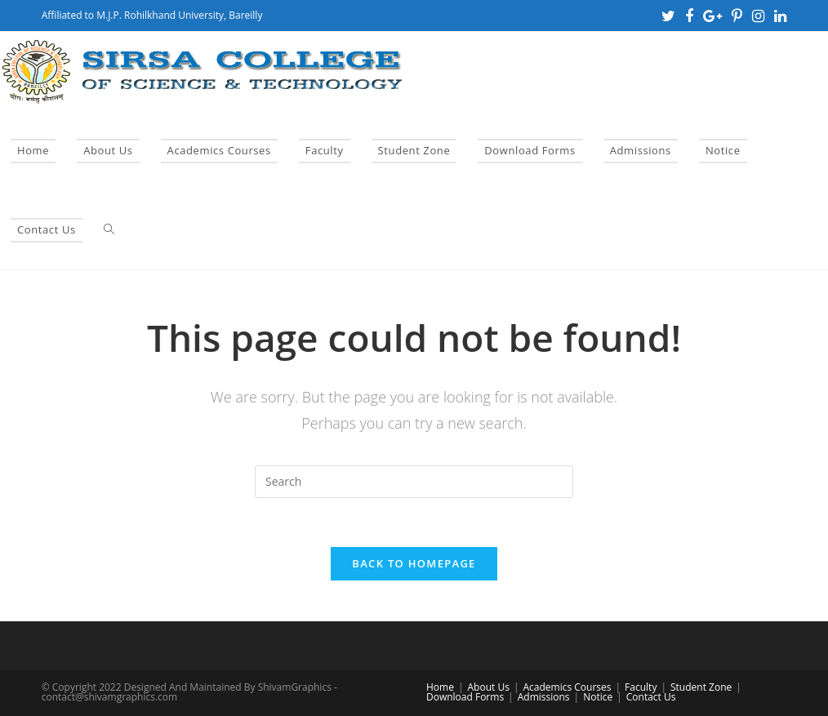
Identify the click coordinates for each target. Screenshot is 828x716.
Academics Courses (567, 687)
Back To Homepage (413, 563)
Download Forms (465, 697)
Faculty (641, 687)
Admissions (544, 697)
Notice (597, 697)
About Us (489, 687)
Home (440, 687)
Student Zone (701, 687)
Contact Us (651, 697)
